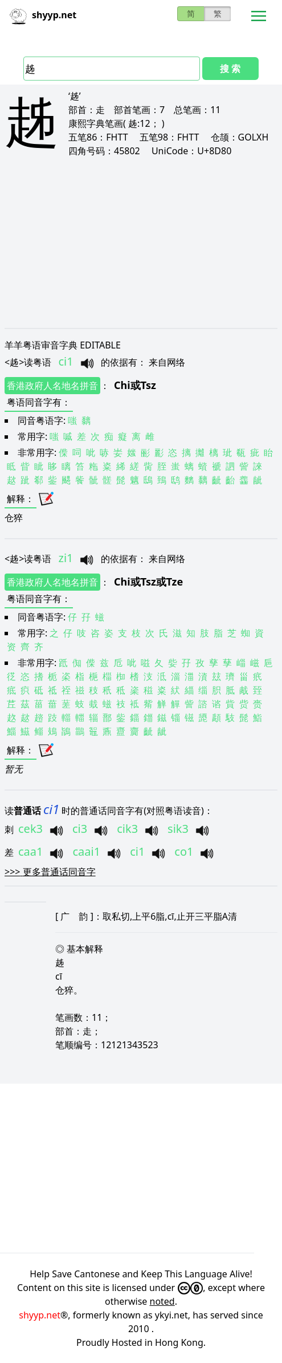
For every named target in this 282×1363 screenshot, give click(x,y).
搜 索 (230, 68)
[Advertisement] (141, 242)
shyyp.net (39, 1315)
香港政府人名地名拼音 (52, 385)
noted (162, 1301)
